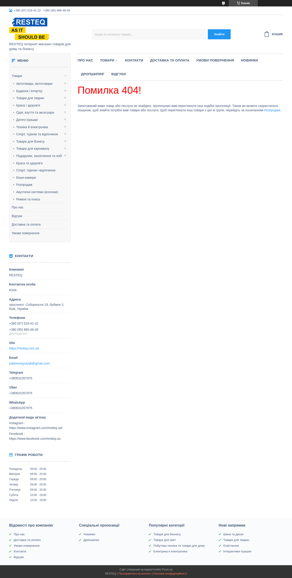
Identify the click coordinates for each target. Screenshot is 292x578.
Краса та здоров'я (29, 163)
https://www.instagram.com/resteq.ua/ (35, 428)
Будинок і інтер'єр (29, 91)
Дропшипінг (92, 74)
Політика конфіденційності (170, 573)
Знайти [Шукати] (219, 34)
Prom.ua (167, 569)
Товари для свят (164, 540)
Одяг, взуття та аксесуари (35, 112)
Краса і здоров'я (28, 105)
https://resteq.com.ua (24, 348)
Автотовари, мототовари (34, 83)
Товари (17, 76)
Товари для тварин (30, 98)
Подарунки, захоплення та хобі (39, 156)
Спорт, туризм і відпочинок (35, 170)
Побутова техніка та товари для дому (179, 545)
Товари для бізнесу (30, 141)
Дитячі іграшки (27, 120)
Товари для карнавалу (32, 148)
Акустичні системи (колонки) (37, 192)
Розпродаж (24, 184)
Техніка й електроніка (32, 127)
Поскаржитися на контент (135, 573)
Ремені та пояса (28, 199)
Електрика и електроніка (170, 551)
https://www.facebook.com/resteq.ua (34, 438)
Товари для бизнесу (167, 534)
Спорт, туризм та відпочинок (37, 134)
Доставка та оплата (26, 224)
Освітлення (231, 545)
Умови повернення (25, 233)
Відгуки (17, 216)
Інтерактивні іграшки (237, 551)
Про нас (17, 207)
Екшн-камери (26, 177)
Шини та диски (233, 534)
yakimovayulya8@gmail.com (29, 363)
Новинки (249, 60)
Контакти (134, 60)
